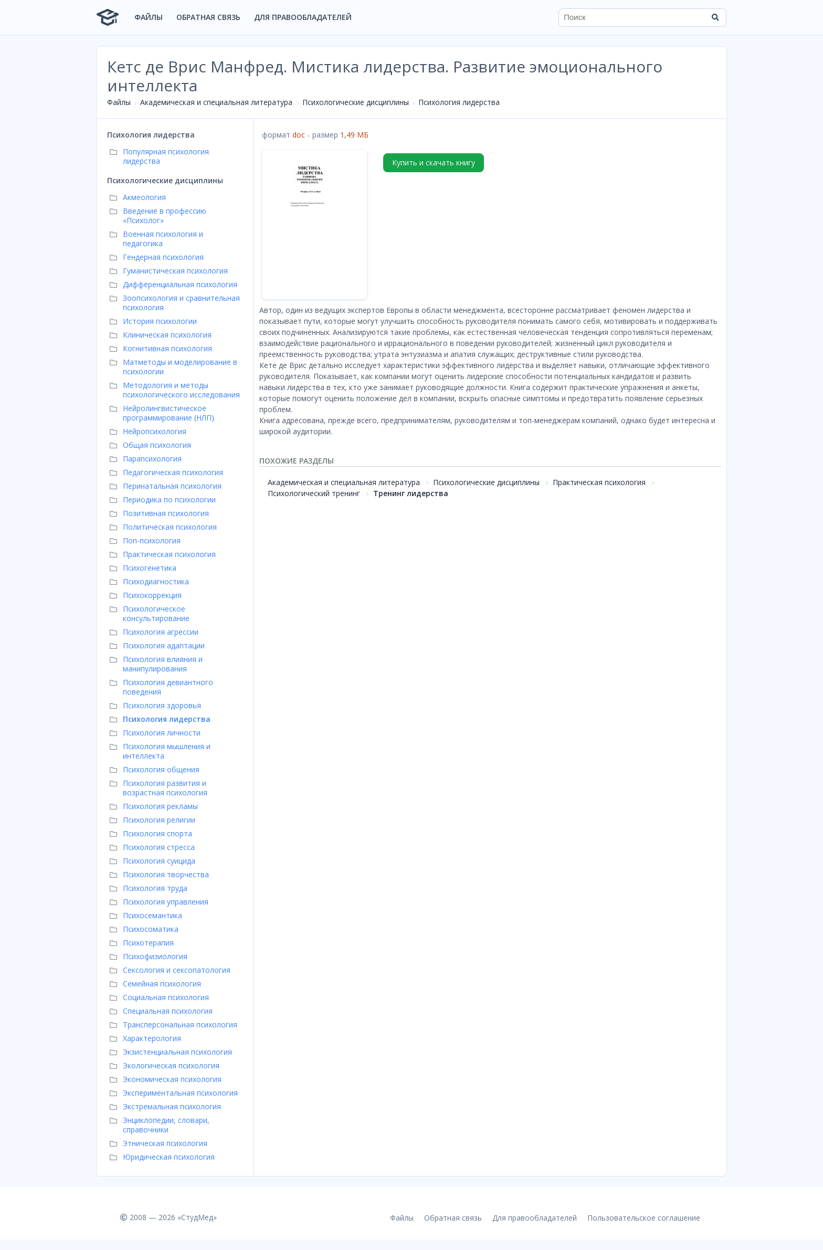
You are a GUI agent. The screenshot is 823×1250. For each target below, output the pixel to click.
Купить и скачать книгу (433, 162)
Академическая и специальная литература (216, 102)
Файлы (148, 17)
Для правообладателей (303, 17)
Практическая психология (599, 482)
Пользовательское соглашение (643, 1218)
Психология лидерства (459, 102)
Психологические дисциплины (355, 102)
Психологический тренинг (314, 493)
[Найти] (715, 17)
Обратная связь (208, 17)
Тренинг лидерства (410, 493)
